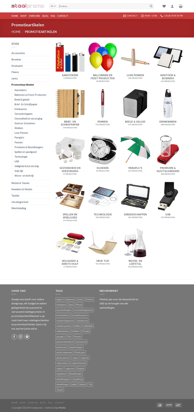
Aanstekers (21, 90)
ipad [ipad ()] (71, 304)
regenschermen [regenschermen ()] (79, 363)
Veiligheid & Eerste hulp (27, 166)
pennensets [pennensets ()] (61, 347)
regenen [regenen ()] (84, 358)
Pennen (19, 142)
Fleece (15, 71)
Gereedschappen (23, 113)
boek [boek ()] (80, 299)
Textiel (15, 195)
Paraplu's (19, 137)
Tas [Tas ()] (90, 384)
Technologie (21, 156)
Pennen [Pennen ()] (77, 336)
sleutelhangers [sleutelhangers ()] (63, 379)
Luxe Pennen (21, 132)
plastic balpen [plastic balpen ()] (76, 347)
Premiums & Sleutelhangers (29, 147)
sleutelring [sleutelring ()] (78, 379)
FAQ (53, 16)
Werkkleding (18, 208)
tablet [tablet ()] (74, 384)
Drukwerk (17, 65)
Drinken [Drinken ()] (89, 299)
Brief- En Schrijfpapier (26, 104)
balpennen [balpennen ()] (70, 299)
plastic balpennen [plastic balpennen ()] (64, 352)
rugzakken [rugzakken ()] (61, 373)
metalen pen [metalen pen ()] (82, 320)
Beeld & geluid (22, 99)
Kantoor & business (25, 123)
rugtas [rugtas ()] (59, 368)
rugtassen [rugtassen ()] (69, 368)
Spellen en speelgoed (26, 152)
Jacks (14, 78)
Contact (62, 16)
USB (17, 161)
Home (14, 16)
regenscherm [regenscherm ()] (62, 363)
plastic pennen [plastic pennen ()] (63, 358)
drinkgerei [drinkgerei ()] (61, 304)
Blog (45, 16)
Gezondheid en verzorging (28, 118)
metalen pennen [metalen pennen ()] (63, 326)
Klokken (19, 128)
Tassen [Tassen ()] (59, 389)
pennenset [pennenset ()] (81, 341)
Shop (23, 16)
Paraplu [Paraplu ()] (85, 331)
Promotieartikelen (22, 84)
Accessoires (18, 52)
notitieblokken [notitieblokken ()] (63, 331)
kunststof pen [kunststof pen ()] (62, 315)
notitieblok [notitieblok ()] (88, 326)
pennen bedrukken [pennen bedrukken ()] (65, 341)
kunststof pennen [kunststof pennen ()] (79, 315)
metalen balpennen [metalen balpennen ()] (65, 320)
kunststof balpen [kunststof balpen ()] (63, 310)
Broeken (16, 59)
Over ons (34, 16)
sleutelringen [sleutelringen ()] (62, 384)
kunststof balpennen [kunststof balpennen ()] (83, 310)
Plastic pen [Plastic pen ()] (80, 352)
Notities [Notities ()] (75, 331)
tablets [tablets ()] (82, 384)
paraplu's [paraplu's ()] (60, 336)
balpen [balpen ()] (59, 299)
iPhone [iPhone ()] (79, 304)
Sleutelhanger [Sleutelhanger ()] (75, 373)
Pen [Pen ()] (69, 336)
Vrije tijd (19, 171)
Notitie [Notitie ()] (77, 326)
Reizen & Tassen (20, 182)
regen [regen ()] (75, 358)
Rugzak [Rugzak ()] (80, 368)
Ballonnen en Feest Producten (30, 94)
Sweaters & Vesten (21, 189)
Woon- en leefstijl (24, 175)
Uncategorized (19, 201)
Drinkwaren (21, 109)
